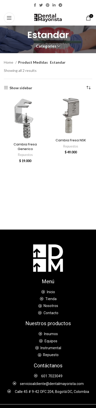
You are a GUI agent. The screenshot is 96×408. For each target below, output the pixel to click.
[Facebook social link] (35, 5)
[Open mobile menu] (9, 18)
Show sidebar (20, 88)
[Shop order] (88, 88)
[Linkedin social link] (54, 5)
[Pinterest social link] (47, 5)
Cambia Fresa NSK (71, 140)
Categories (46, 46)
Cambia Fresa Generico (25, 146)
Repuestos (25, 155)
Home (9, 62)
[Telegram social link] (60, 5)
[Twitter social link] (41, 5)
